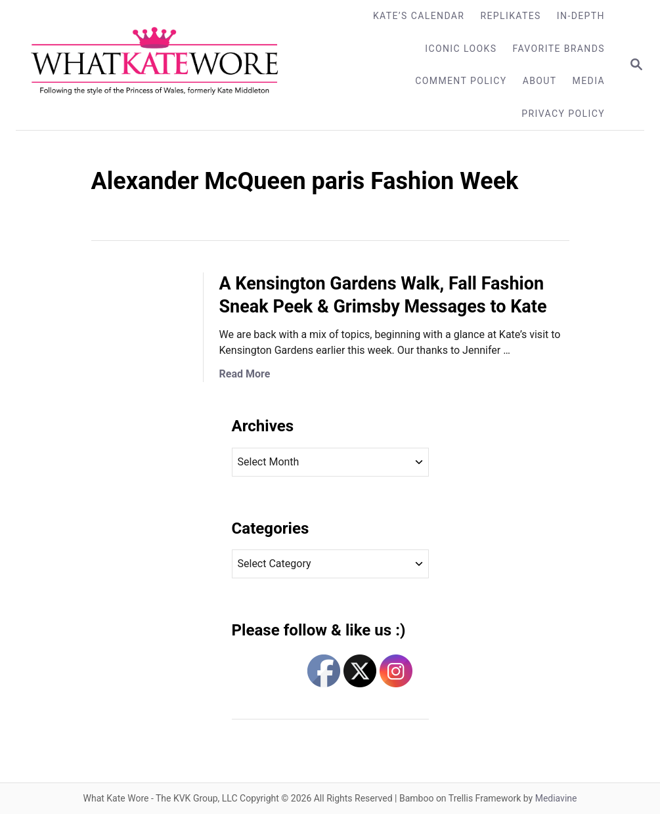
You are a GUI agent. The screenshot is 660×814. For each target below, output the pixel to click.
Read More (245, 374)
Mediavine (556, 798)
